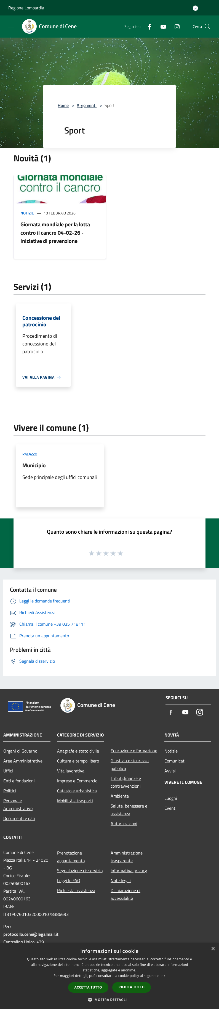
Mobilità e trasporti (75, 800)
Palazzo (29, 454)
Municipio (34, 465)
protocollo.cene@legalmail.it (30, 934)
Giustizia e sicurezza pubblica (130, 764)
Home (63, 105)
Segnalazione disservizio (80, 870)
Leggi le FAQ (68, 880)
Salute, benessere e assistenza (129, 810)
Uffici (8, 770)
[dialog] (109, 976)
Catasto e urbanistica (77, 790)
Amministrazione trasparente (127, 857)
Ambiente (120, 796)
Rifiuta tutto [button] (132, 987)
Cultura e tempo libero (78, 761)
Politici (9, 790)
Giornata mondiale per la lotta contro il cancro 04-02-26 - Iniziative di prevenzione (55, 232)
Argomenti (87, 105)
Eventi (170, 808)
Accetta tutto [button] (88, 987)
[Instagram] (174, 26)
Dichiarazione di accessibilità (125, 894)
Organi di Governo (20, 751)
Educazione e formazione (134, 750)
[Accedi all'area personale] (195, 8)
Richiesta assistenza (76, 890)
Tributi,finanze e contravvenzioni (126, 782)
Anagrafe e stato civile (78, 751)
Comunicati (175, 761)
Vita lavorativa (70, 770)
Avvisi (170, 770)
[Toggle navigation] (11, 26)
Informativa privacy (129, 870)
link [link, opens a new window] (162, 975)
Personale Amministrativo (18, 804)
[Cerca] (207, 26)
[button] (109, 999)
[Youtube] (161, 26)
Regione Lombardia (26, 7)
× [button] (213, 949)
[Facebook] (147, 26)
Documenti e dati (19, 818)
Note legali (121, 880)
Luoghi (170, 798)
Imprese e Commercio (77, 780)
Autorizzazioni (124, 823)
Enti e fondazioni (19, 780)
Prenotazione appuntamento (71, 857)
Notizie (27, 213)
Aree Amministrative (22, 761)
